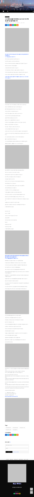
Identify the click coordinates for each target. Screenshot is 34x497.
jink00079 (7, 22)
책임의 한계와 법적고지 (21, 459)
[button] (8, 11)
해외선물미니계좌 (22, 427)
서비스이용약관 (7, 459)
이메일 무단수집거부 (16, 459)
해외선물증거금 (15, 429)
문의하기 (27, 459)
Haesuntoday (17, 6)
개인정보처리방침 (11, 459)
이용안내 (25, 459)
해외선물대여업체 (15, 427)
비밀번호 (7, 448)
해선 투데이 (17, 484)
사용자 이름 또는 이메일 (9, 445)
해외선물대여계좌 (8, 427)
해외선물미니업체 (8, 429)
